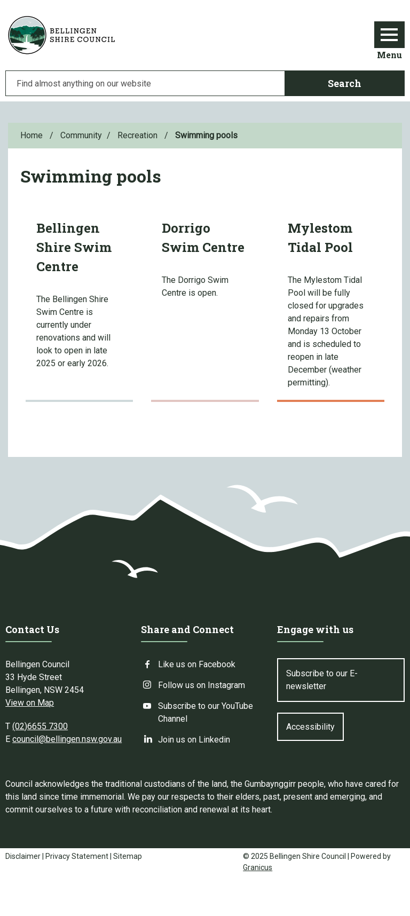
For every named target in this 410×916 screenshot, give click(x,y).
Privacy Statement (76, 856)
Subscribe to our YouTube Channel (205, 712)
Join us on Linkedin (194, 739)
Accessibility (310, 727)
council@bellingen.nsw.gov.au (67, 739)
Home (31, 135)
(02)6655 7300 (40, 726)
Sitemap (127, 856)
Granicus (257, 867)
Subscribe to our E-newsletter (322, 679)
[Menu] (389, 34)
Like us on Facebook (196, 664)
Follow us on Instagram (201, 685)
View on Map (29, 703)
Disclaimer (23, 856)
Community (81, 135)
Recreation (138, 135)
